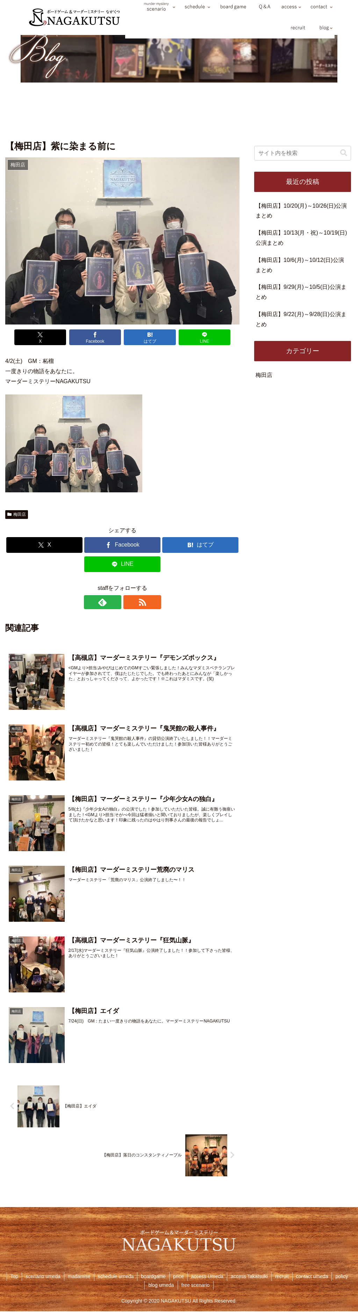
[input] (302, 153)
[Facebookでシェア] (99, 337)
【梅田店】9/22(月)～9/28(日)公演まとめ (301, 319)
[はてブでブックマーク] (146, 337)
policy (341, 1277)
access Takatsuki (249, 1277)
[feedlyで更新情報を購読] (114, 602)
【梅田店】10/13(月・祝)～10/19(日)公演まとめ (301, 238)
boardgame (153, 1277)
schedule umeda (116, 1277)
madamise (79, 1277)
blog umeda (161, 1286)
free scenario (195, 1286)
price (178, 1277)
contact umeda (312, 1277)
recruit (282, 1277)
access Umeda (207, 1277)
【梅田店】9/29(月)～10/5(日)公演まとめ (301, 292)
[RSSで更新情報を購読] (130, 602)
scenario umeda (43, 1277)
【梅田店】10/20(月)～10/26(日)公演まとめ (301, 211)
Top (14, 1277)
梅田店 (16, 514)
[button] (343, 153)
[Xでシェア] (51, 337)
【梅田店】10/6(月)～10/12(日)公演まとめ (300, 265)
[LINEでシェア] (193, 337)
